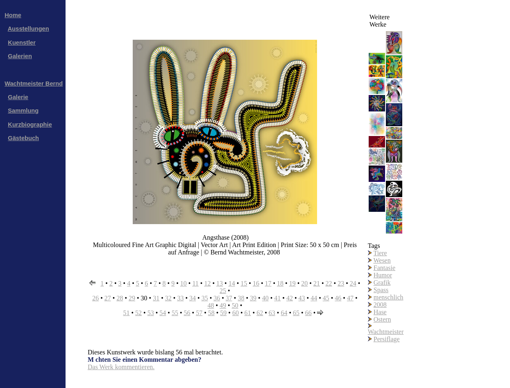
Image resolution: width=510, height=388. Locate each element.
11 (195, 283)
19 (292, 283)
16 (256, 283)
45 (326, 298)
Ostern (382, 319)
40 (265, 298)
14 (232, 283)
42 (289, 298)
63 (272, 312)
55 (175, 312)
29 (132, 298)
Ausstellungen (28, 28)
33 (180, 298)
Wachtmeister (386, 331)
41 (277, 298)
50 (235, 305)
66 (308, 312)
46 (338, 298)
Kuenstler (22, 42)
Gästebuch (23, 138)
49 (223, 305)
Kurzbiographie (30, 124)
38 (241, 298)
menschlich (388, 297)
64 (284, 312)
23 (341, 283)
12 (207, 283)
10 (183, 283)
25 (223, 290)
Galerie (18, 97)
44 (314, 298)
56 (187, 312)
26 (95, 298)
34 (192, 298)
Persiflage (387, 339)
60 (235, 312)
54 (162, 312)
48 (210, 305)
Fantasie (384, 267)
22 (329, 283)
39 (253, 298)
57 (199, 312)
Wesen (381, 260)
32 (168, 298)
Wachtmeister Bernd (34, 83)
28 (119, 298)
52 (138, 312)
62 (259, 312)
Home (13, 15)
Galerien (20, 56)
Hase (380, 312)
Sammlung (23, 110)
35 (205, 298)
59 (223, 312)
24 (353, 283)
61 (248, 312)
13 (219, 283)
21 (316, 283)
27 (107, 298)
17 (268, 283)
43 (302, 298)
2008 (380, 304)
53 (150, 312)
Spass (381, 289)
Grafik (382, 282)
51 (126, 312)
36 (216, 298)
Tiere (380, 253)
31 (156, 298)
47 (350, 298)
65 (296, 312)
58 (211, 312)
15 (243, 283)
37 (229, 298)
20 (304, 283)
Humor (383, 275)
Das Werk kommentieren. (121, 366)
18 (280, 283)
